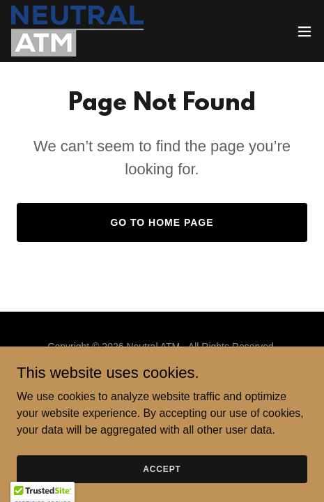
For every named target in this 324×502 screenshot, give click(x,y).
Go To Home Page (161, 222)
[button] (304, 31)
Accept (161, 488)
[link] (77, 31)
